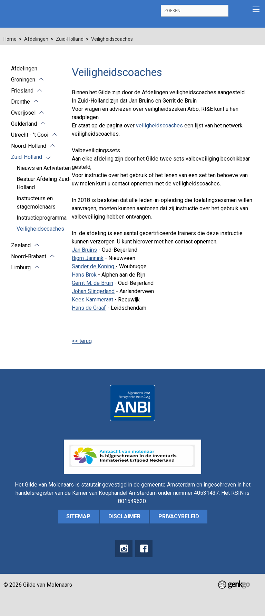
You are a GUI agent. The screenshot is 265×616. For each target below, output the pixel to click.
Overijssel (23, 112)
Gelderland (24, 124)
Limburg (21, 267)
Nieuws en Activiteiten (44, 168)
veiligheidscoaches (159, 125)
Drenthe (20, 101)
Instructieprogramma (42, 217)
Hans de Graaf (89, 308)
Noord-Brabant (28, 256)
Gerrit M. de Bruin (92, 283)
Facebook (144, 548)
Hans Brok (85, 274)
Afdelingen (36, 39)
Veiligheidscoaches (112, 39)
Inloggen (238, 11)
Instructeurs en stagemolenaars (36, 202)
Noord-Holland (28, 146)
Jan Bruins (84, 250)
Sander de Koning (94, 266)
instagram (123, 548)
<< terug (82, 341)
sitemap (78, 516)
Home (10, 39)
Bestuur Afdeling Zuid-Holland (44, 183)
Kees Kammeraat (92, 299)
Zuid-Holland (70, 39)
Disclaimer (124, 516)
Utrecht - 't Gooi (29, 135)
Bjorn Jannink (88, 258)
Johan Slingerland (93, 291)
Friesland (22, 90)
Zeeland (21, 245)
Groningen (23, 79)
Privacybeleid (178, 516)
